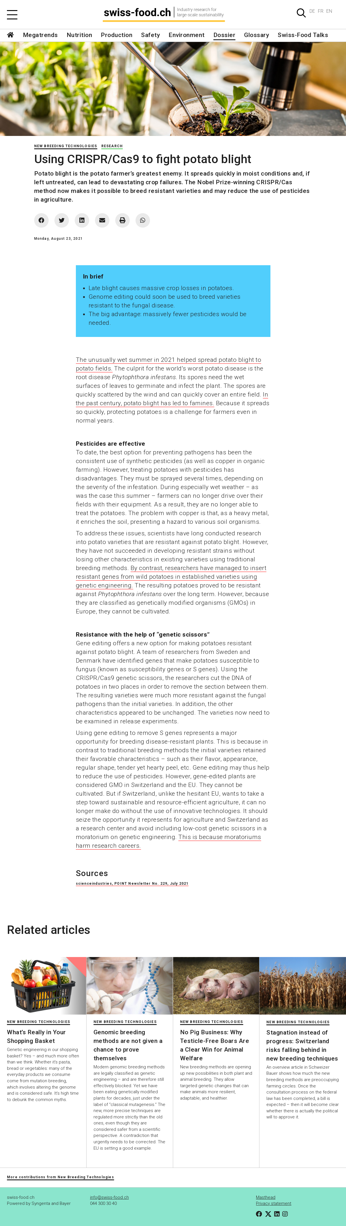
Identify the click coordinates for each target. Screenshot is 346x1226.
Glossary (256, 35)
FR (320, 11)
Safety (150, 35)
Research (112, 146)
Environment (187, 35)
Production (116, 35)
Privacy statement (273, 1203)
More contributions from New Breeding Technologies (60, 1177)
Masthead (265, 1197)
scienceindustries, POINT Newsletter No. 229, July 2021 (132, 884)
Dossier (224, 35)
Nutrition (79, 35)
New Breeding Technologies (65, 146)
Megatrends (40, 35)
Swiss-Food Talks (303, 35)
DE (312, 11)
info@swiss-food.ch (109, 1197)
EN (329, 11)
